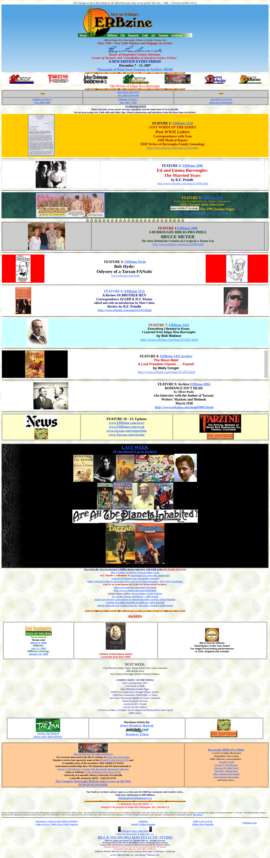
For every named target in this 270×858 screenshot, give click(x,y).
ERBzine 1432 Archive (176, 356)
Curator (86, 769)
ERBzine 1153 (134, 291)
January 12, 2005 (38, 654)
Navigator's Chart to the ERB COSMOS (57, 821)
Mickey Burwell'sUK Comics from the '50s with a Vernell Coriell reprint (135, 605)
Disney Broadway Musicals (137, 725)
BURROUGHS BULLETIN (114, 760)
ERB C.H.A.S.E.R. (203, 821)
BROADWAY (55, 736)
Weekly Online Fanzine (143, 824)
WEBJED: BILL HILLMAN (135, 831)
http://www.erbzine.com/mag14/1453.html (125, 310)
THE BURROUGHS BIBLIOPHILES (93, 754)
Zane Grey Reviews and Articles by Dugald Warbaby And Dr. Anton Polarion (135, 599)
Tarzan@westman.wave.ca (135, 798)
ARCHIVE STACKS (221, 99)
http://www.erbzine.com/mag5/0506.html (135, 590)
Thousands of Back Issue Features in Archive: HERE (135, 69)
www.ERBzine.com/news (126, 423)
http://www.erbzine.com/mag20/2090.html (178, 244)
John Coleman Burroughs (226, 774)
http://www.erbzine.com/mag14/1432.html (166, 372)
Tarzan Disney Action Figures (135, 593)
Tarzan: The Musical (48, 733)
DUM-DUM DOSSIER (93, 784)
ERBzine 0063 (200, 384)
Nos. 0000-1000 (42, 102)
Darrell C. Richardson (226, 771)
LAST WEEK (135, 447)
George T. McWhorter (68, 769)
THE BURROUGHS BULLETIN (103, 772)
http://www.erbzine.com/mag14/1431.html (169, 340)
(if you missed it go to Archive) (135, 451)
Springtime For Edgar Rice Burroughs (150, 575)
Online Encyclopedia (203, 824)
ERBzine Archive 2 (128, 99)
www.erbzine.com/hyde (125, 275)
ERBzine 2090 (187, 228)
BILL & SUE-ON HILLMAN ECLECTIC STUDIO (135, 837)
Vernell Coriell (226, 762)
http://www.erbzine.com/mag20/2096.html (182, 183)
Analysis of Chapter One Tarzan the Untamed (135, 578)
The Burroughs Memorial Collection (110, 769)
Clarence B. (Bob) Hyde (226, 768)
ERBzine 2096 (192, 166)
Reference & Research (220, 102)
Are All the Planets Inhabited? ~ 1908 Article (135, 596)
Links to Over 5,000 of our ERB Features (56, 824)
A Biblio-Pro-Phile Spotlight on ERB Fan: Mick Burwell (135, 602)
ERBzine (143, 821)
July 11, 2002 (38, 648)
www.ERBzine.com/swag (126, 427)
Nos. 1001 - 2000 (128, 102)
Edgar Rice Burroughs (118, 757)
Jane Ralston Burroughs (226, 777)
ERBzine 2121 (212, 198)
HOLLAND (40, 736)
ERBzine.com (250, 822)
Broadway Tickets (137, 734)
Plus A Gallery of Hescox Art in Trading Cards (135, 572)
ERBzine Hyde (135, 262)
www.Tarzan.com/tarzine (127, 435)
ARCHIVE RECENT (128, 92)
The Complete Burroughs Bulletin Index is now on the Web (93, 781)
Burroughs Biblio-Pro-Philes (226, 749)
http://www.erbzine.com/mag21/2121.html (202, 212)
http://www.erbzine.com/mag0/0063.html (184, 407)
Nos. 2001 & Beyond (128, 95)
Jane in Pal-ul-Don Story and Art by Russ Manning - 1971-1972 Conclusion (135, 581)
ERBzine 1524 (182, 123)
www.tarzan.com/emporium (126, 431)
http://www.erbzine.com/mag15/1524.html (172, 147)
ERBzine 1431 (179, 325)
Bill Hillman (198, 815)
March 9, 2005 (38, 642)
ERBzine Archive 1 (42, 99)
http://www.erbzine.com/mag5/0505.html (135, 587)
